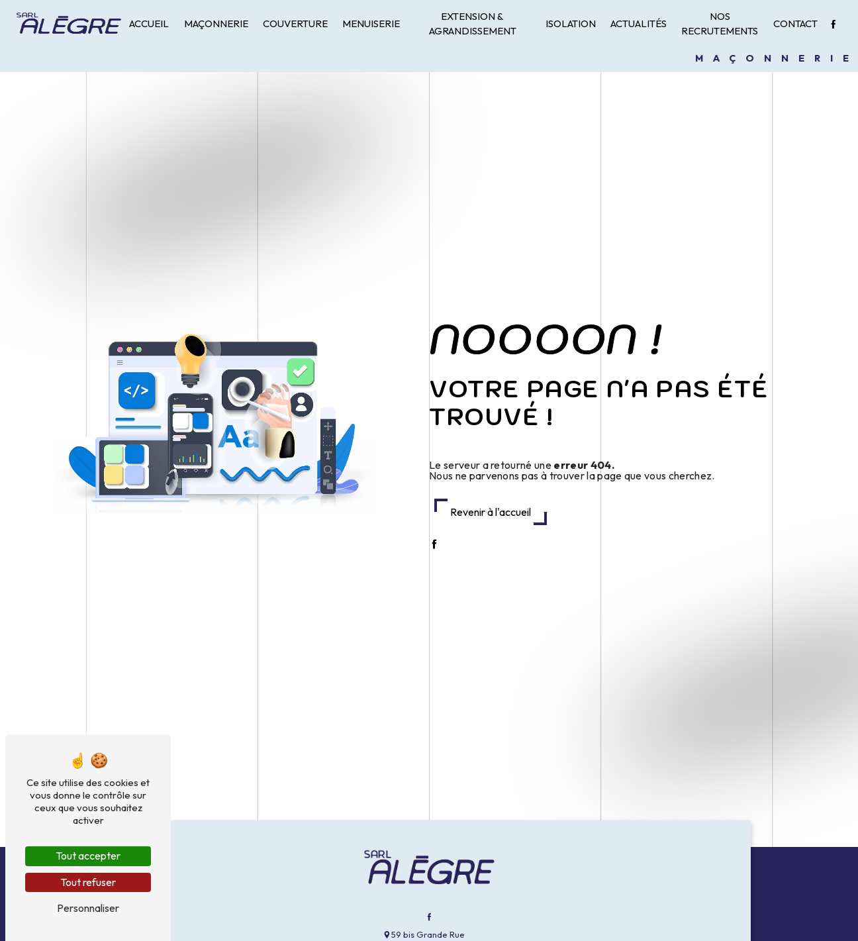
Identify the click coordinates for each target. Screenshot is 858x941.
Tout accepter (88, 855)
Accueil (149, 23)
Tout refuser (88, 882)
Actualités (638, 23)
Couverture (295, 23)
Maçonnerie (216, 23)
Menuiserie (371, 23)
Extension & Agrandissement (472, 24)
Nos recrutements (719, 24)
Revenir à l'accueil (490, 512)
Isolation (571, 23)
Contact (795, 23)
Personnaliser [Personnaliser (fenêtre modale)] (88, 908)
